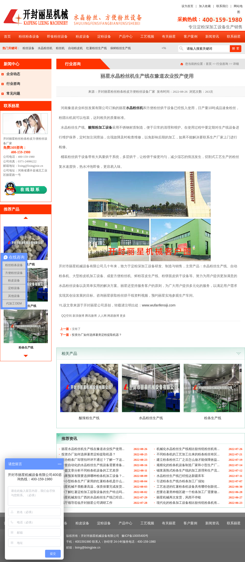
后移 (25, 358)
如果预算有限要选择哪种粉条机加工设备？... (92, 476)
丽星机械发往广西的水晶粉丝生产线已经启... (92, 497)
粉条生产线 (26, 347)
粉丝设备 (28, 48)
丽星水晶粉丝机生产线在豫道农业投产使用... (92, 449)
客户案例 (190, 36)
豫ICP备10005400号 (135, 536)
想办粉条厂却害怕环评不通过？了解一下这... (92, 459)
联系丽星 (234, 36)
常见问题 (13, 93)
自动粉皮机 (75, 48)
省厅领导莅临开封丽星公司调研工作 (86, 503)
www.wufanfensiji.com (158, 305)
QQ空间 (66, 315)
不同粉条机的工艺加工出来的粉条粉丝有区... (188, 454)
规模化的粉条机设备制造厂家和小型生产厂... (188, 465)
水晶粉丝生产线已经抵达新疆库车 (180, 476)
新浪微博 (78, 315)
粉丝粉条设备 (29, 36)
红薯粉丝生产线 (96, 48)
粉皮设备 (82, 36)
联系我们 (222, 6)
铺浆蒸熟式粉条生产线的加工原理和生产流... (188, 470)
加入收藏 (205, 6)
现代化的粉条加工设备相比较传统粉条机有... (188, 503)
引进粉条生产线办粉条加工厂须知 (180, 481)
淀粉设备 (104, 36)
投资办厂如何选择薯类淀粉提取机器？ (97, 335)
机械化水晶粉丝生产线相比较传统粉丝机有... (188, 449)
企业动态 (13, 74)
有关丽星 (169, 36)
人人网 (102, 315)
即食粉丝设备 (57, 36)
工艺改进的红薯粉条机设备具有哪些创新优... (188, 486)
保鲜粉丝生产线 (120, 48)
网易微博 (113, 315)
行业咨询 (13, 84)
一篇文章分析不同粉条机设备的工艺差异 (90, 470)
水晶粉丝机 (45, 48)
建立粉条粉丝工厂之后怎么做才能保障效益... (188, 459)
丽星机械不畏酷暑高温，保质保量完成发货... (92, 486)
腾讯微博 (91, 315)
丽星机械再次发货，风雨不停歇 (179, 497)
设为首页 (187, 6)
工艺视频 (147, 36)
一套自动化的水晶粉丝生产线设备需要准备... (92, 465)
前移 (25, 220)
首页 (7, 36)
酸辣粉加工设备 (100, 127)
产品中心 (126, 36)
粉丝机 (60, 48)
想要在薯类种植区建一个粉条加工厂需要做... (188, 492)
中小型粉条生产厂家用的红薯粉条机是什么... (92, 481)
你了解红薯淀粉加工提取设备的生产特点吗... (92, 492)
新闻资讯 (212, 36)
